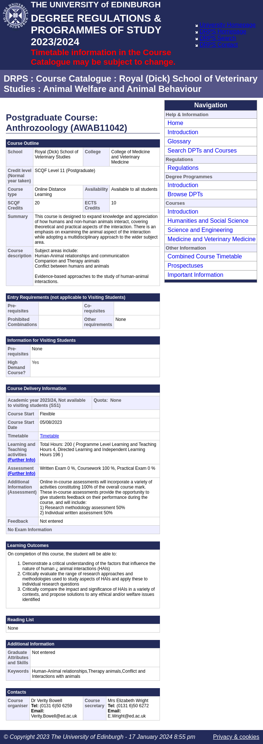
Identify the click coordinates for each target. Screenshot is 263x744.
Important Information (195, 275)
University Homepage (228, 25)
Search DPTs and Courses (202, 150)
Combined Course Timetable (205, 256)
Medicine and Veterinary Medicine (212, 239)
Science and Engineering (200, 230)
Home (175, 123)
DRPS (16, 78)
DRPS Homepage (223, 31)
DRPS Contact (219, 45)
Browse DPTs (185, 194)
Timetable (49, 436)
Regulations (183, 168)
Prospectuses (185, 265)
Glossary (179, 141)
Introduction (183, 132)
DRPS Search (218, 38)
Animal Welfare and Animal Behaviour (122, 89)
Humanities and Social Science (208, 221)
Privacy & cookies (236, 737)
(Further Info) (21, 459)
